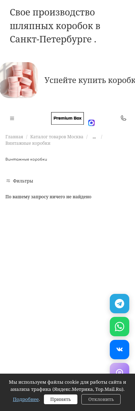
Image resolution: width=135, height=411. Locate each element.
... (94, 136)
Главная (14, 137)
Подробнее (26, 399)
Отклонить (101, 399)
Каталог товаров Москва (57, 137)
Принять (60, 399)
